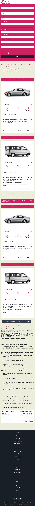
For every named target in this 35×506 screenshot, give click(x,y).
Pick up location (5, 34)
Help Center (17, 436)
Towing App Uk (12, 504)
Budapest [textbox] (4, 18)
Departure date (4, 5)
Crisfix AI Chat (17, 485)
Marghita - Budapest (28, 414)
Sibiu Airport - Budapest (28, 419)
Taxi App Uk (17, 469)
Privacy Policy (17, 440)
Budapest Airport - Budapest (26, 415)
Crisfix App (17, 467)
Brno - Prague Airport (7, 419)
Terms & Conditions (18, 441)
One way (11, 53)
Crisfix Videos (17, 488)
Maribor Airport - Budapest (27, 418)
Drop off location (5, 16)
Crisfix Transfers (17, 472)
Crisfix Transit (17, 474)
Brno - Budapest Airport (7, 420)
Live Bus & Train (26, 504)
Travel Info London (17, 451)
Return (4, 53)
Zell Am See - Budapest (28, 413)
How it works (17, 438)
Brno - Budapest (5, 414)
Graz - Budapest (29, 416)
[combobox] (17, 13)
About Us (18, 435)
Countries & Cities (17, 457)
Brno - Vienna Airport (6, 415)
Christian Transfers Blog (18, 443)
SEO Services (17, 459)
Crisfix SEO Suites (17, 484)
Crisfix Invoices (18, 490)
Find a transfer (17, 56)
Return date (4, 29)
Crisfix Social (17, 487)
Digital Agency (16, 502)
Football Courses (17, 475)
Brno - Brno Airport (6, 418)
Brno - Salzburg (5, 416)
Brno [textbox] (3, 13)
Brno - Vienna (5, 413)
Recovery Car (17, 453)
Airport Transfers (17, 456)
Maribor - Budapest (29, 421)
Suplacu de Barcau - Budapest (26, 420)
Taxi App (17, 454)
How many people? (5, 21)
